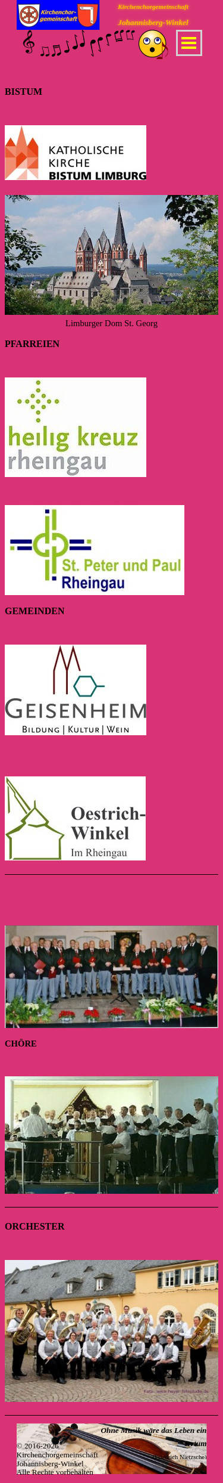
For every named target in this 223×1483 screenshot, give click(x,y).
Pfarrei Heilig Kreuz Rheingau (62, 371)
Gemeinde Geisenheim (46, 638)
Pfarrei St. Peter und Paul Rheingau (72, 498)
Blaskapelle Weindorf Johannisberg (71, 1253)
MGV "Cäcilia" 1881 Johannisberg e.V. (78, 919)
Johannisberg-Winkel (153, 22)
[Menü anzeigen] (189, 43)
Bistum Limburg (36, 118)
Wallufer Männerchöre (47, 1070)
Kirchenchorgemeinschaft (153, 6)
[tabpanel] (111, 207)
